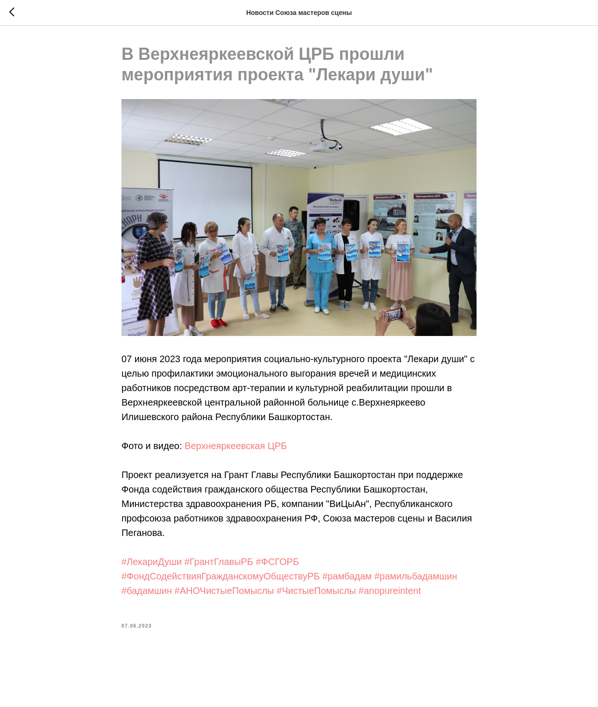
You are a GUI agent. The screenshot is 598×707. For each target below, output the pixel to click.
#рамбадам (347, 576)
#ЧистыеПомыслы (316, 591)
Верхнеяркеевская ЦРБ (236, 446)
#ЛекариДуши (151, 562)
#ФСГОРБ (277, 562)
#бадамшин (146, 591)
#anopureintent (390, 591)
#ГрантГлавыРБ (219, 562)
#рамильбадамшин (415, 576)
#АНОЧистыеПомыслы (224, 591)
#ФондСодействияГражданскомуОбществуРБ (220, 576)
